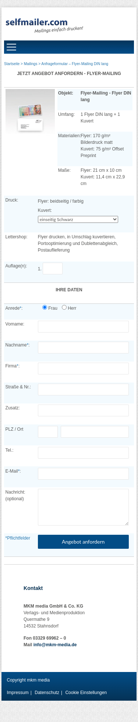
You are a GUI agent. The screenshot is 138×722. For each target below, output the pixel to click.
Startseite (12, 64)
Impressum (17, 692)
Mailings (31, 64)
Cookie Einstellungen (86, 692)
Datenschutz (47, 692)
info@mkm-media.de (55, 644)
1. (52, 268)
